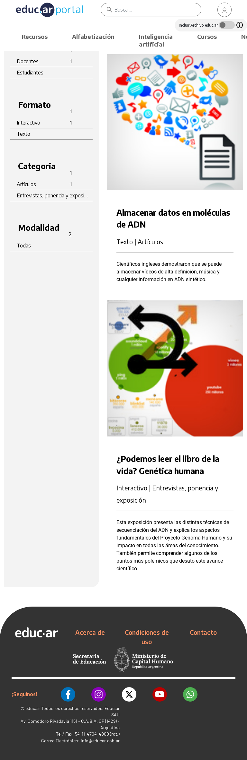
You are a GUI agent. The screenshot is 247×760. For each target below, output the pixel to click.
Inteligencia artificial (156, 40)
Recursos (35, 36)
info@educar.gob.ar (100, 740)
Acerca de (90, 632)
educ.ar (32, 708)
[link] (224, 10)
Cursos (207, 36)
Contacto (203, 632)
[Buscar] (157, 9)
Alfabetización (93, 36)
